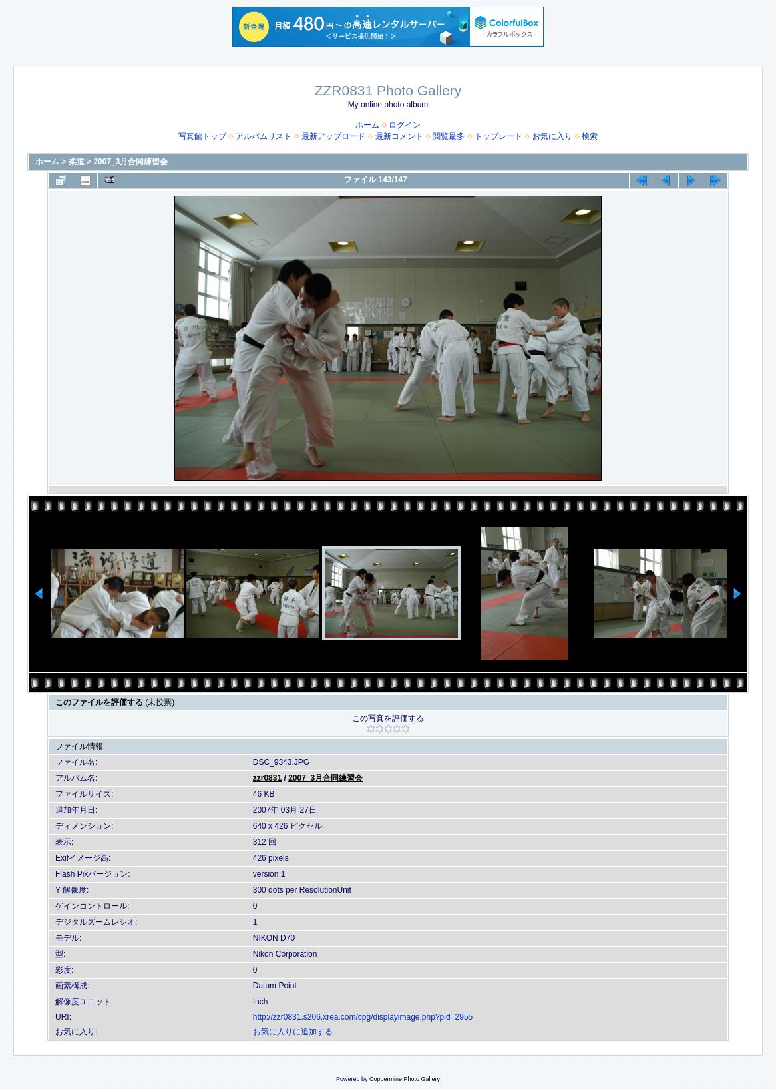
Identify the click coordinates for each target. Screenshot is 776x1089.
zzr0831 (267, 778)
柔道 (77, 161)
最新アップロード (333, 136)
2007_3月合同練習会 (130, 161)
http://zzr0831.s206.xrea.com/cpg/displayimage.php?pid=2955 (363, 1017)
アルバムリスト (263, 136)
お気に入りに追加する (293, 1031)
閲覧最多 (449, 136)
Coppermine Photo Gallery (404, 1079)
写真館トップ (202, 136)
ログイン (405, 125)
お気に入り (552, 136)
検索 (590, 136)
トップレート (498, 136)
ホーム (367, 125)
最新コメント (399, 136)
